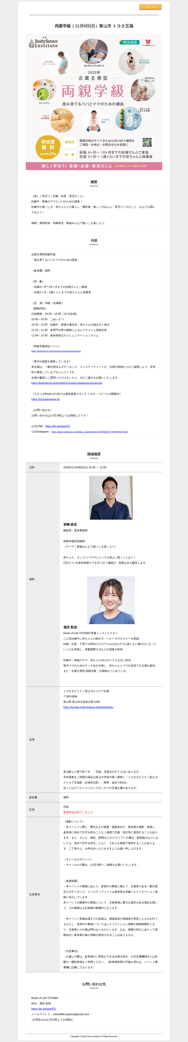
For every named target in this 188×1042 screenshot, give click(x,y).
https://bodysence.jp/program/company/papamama (56, 351)
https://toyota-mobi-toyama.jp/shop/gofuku (88, 707)
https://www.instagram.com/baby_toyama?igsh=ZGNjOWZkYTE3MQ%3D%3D (89, 432)
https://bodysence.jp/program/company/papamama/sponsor (66, 383)
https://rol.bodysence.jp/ (45, 399)
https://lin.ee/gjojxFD (57, 426)
